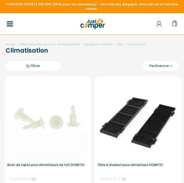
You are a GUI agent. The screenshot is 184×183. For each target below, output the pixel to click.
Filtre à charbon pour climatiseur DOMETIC (130, 165)
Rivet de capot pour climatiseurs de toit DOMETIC (46, 165)
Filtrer (33, 65)
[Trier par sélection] (160, 66)
